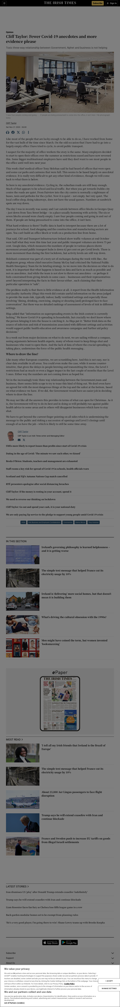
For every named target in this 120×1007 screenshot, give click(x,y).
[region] (60, 986)
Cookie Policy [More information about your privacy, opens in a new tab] (69, 984)
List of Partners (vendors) (14, 1003)
